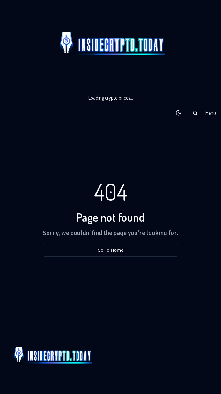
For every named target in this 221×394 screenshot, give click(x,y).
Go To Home (111, 250)
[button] (195, 113)
